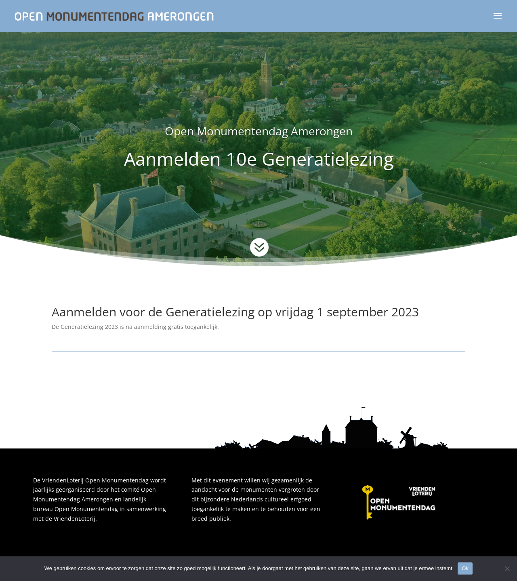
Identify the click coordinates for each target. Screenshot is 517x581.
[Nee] (507, 568)
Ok (465, 568)
